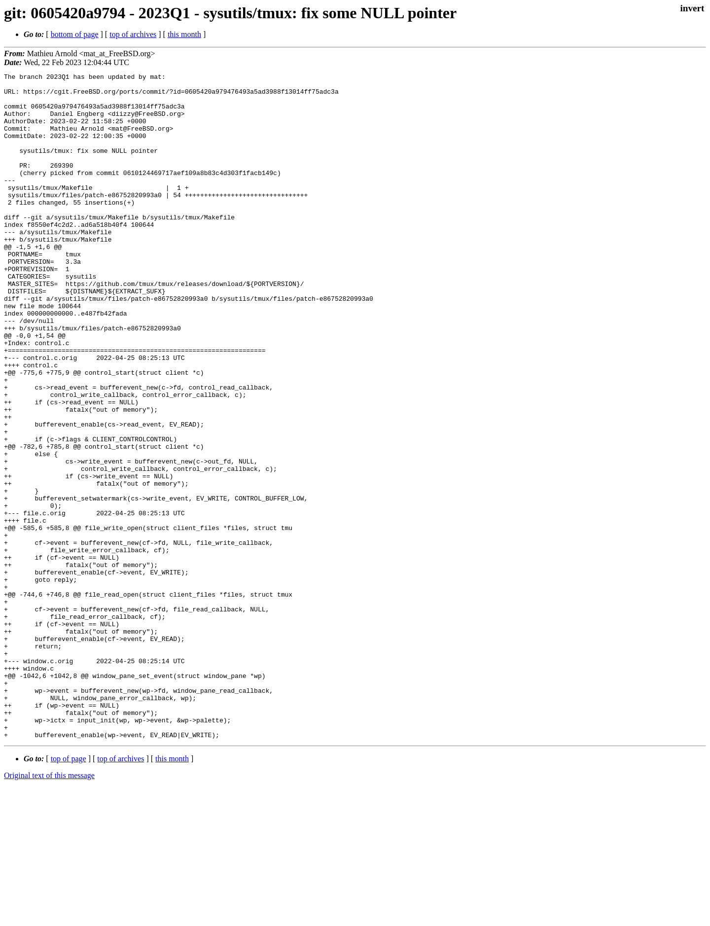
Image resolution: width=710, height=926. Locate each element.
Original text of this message (49, 908)
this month (184, 34)
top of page (68, 892)
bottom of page (75, 34)
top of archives (132, 34)
